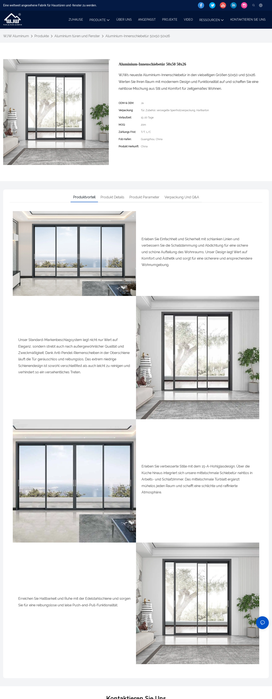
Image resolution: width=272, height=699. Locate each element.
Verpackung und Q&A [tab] (181, 197)
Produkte (41, 36)
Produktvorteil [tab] (84, 197)
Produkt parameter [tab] (144, 197)
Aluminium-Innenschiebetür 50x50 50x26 (137, 36)
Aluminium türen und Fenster (77, 36)
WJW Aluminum (16, 36)
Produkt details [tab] (112, 197)
